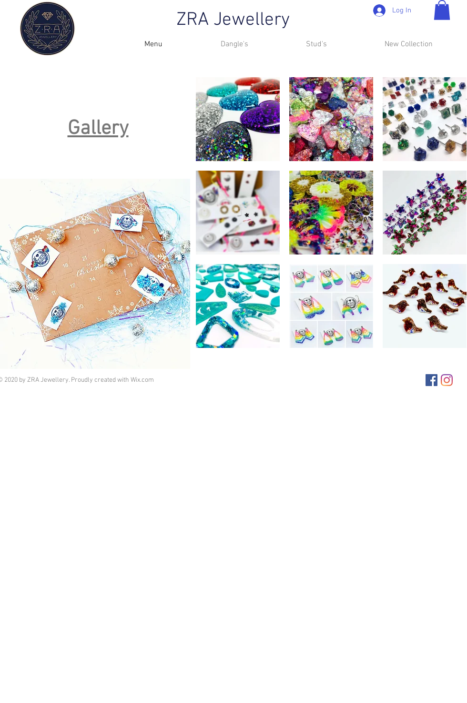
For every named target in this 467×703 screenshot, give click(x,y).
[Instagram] (447, 380)
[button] (442, 10)
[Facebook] (431, 380)
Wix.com (142, 380)
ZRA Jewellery (233, 20)
